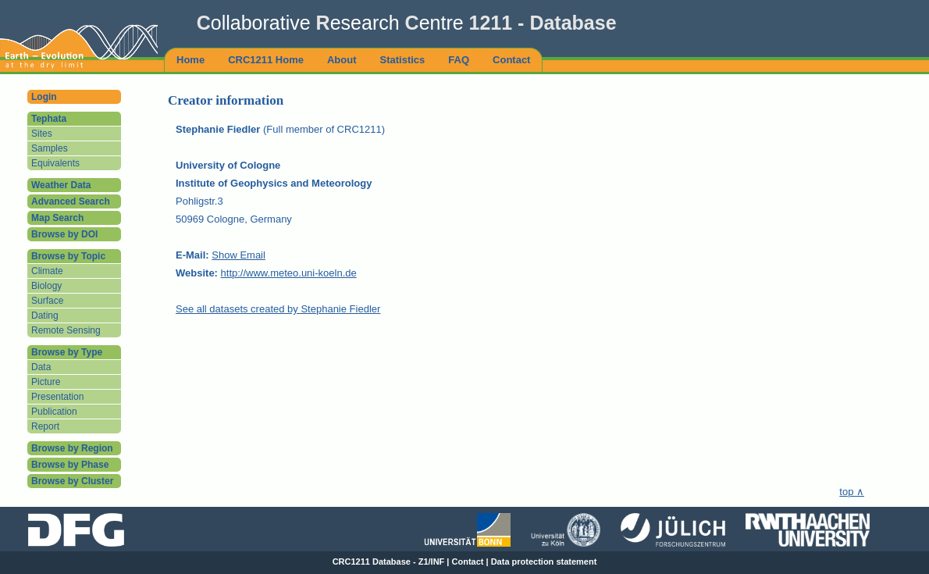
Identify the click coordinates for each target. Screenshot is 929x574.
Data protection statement (544, 561)
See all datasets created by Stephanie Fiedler (278, 309)
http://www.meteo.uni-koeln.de (289, 273)
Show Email (238, 255)
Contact (468, 561)
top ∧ (851, 491)
